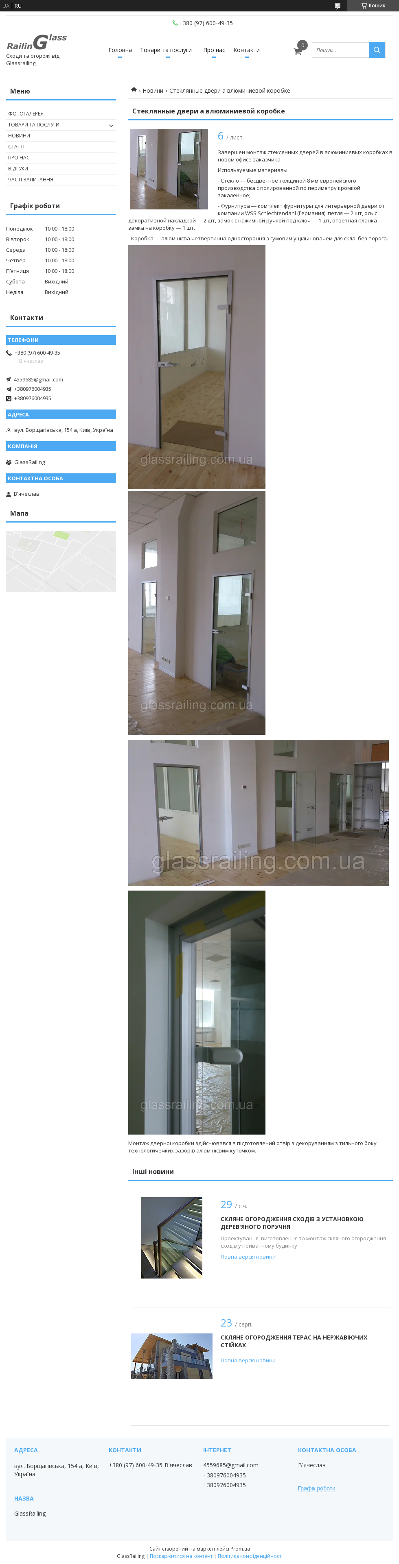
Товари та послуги (166, 50)
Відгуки (18, 168)
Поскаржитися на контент (181, 1556)
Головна (120, 50)
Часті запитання (30, 179)
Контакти (246, 50)
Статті (16, 146)
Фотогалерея (26, 113)
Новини (152, 90)
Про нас (214, 50)
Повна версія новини (248, 1256)
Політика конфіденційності (250, 1556)
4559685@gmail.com (38, 379)
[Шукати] (377, 50)
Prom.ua (240, 1548)
